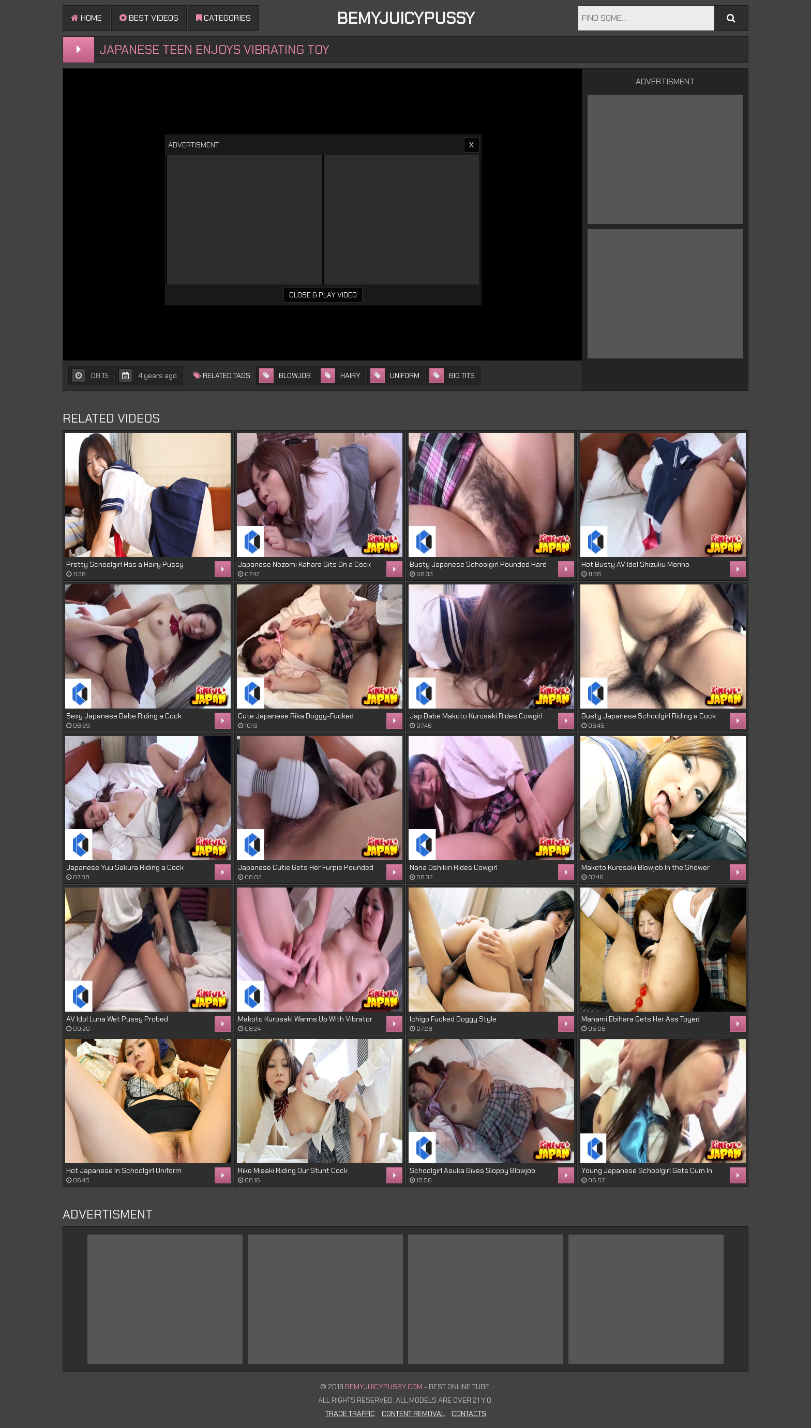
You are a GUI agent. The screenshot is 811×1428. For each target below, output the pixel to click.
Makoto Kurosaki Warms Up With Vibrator (305, 1019)
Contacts (469, 1413)
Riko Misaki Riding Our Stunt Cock (293, 1170)
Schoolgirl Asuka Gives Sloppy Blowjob (472, 1170)
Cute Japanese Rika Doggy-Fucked (296, 715)
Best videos (148, 17)
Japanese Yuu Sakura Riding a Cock (125, 867)
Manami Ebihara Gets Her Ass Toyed (640, 1019)
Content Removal (413, 1413)
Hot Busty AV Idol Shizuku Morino (635, 564)
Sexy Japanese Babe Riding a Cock (124, 715)
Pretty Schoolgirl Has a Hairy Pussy (125, 564)
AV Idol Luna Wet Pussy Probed (117, 1019)
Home (86, 17)
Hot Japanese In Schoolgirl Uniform (124, 1170)
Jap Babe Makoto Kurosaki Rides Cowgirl (476, 715)
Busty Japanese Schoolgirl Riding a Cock (648, 715)
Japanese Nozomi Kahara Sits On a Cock (304, 564)
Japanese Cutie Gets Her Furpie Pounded (305, 867)
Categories (223, 17)
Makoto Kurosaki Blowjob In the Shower (645, 867)
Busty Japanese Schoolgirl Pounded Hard (478, 564)
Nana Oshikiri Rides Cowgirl (454, 867)
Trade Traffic (350, 1413)
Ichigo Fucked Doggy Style (453, 1019)
